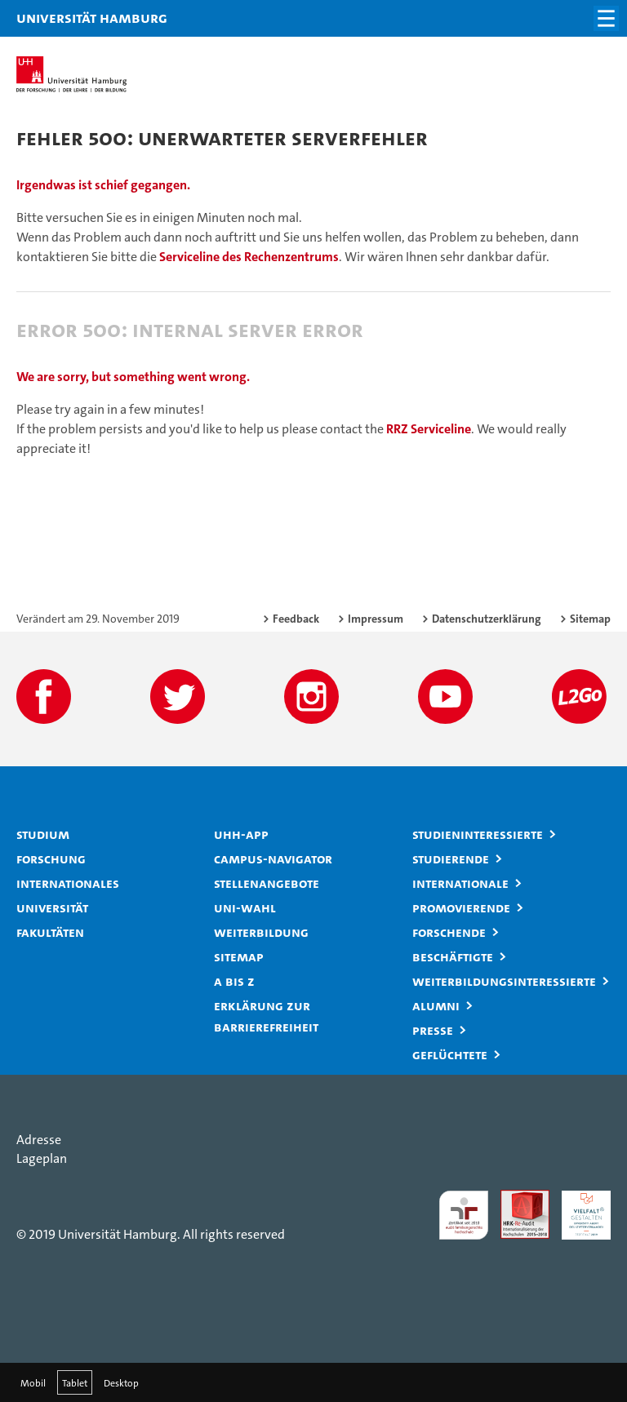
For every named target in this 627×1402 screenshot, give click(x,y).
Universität (52, 907)
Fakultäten (50, 932)
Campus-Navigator (273, 858)
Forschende (449, 932)
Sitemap (590, 618)
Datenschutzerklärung (486, 618)
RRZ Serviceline (428, 428)
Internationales (67, 883)
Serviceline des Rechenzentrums (249, 256)
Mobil (33, 1382)
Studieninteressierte (477, 834)
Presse (432, 1030)
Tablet (74, 1382)
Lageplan (41, 1158)
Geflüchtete (449, 1054)
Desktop (121, 1382)
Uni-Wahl (245, 907)
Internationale (460, 883)
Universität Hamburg (36, 17)
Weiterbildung (261, 932)
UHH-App (241, 834)
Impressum (375, 618)
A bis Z (234, 981)
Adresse (38, 1139)
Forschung (51, 858)
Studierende (450, 858)
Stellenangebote (266, 883)
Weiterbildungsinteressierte (504, 981)
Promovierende (461, 907)
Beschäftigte (452, 956)
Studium (42, 834)
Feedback (296, 618)
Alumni (436, 1005)
